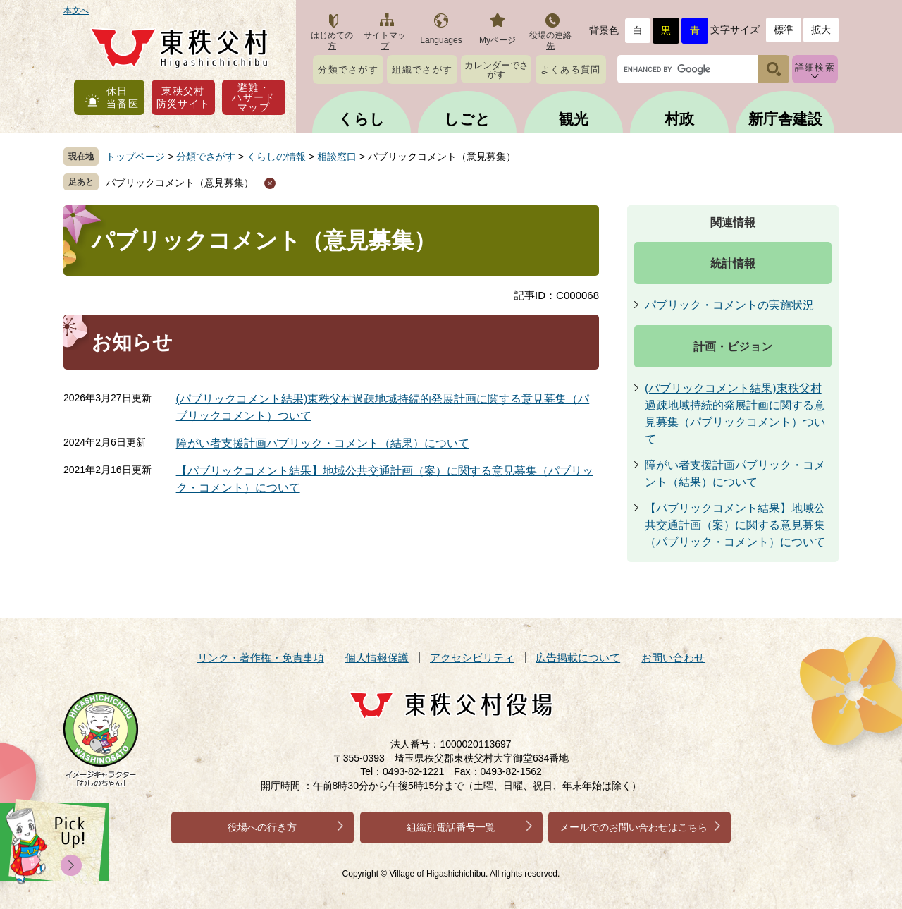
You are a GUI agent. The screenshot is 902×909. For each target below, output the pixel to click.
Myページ (497, 40)
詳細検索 (815, 67)
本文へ (76, 11)
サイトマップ (385, 40)
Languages (441, 40)
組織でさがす (422, 69)
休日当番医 (122, 97)
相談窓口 (337, 156)
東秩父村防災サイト (183, 97)
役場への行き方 (262, 827)
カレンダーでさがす (496, 70)
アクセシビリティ (472, 658)
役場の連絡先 (550, 40)
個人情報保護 (377, 658)
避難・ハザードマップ (254, 97)
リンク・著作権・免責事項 (260, 658)
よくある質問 (570, 69)
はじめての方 (332, 40)
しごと (467, 119)
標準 (783, 29)
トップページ (135, 156)
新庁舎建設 (785, 119)
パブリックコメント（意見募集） (180, 182)
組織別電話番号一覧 (451, 827)
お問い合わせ (673, 658)
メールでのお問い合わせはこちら (634, 827)
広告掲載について (578, 658)
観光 (573, 119)
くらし (361, 119)
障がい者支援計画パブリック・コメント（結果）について (322, 443)
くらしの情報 (276, 156)
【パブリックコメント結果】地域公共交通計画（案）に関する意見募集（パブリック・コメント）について (735, 525)
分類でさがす (348, 69)
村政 (679, 119)
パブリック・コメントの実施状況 (729, 305)
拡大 (821, 29)
